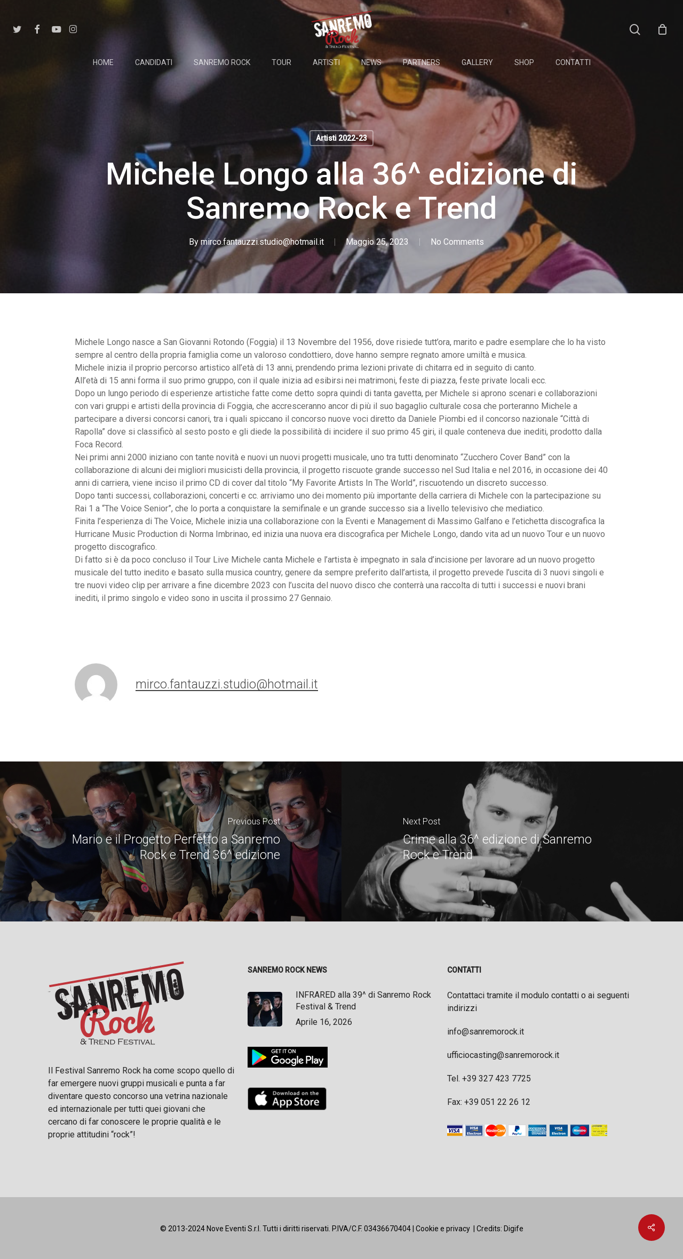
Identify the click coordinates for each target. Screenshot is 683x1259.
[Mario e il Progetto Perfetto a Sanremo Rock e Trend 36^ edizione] (171, 841)
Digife (513, 1228)
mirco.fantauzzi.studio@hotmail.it (262, 242)
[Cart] (662, 29)
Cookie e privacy (443, 1228)
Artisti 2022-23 (341, 138)
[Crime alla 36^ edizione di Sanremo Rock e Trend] (512, 841)
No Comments (457, 242)
